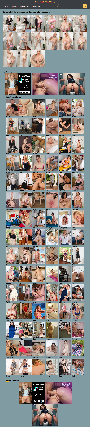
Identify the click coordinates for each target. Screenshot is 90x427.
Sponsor (14, 6)
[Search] (72, 6)
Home (6, 6)
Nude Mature (45, 1)
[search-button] (85, 6)
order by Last (36, 6)
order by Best (24, 6)
